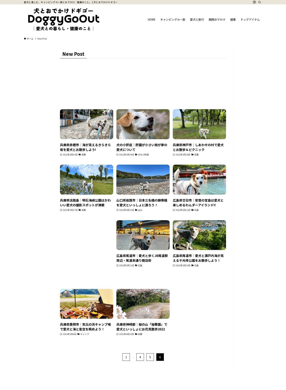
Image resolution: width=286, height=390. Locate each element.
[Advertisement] (86, 250)
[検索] (259, 2)
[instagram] (254, 2)
